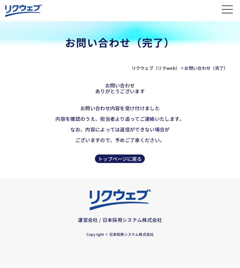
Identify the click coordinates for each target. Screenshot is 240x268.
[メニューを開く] (227, 11)
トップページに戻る (120, 158)
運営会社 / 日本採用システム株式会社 (120, 219)
